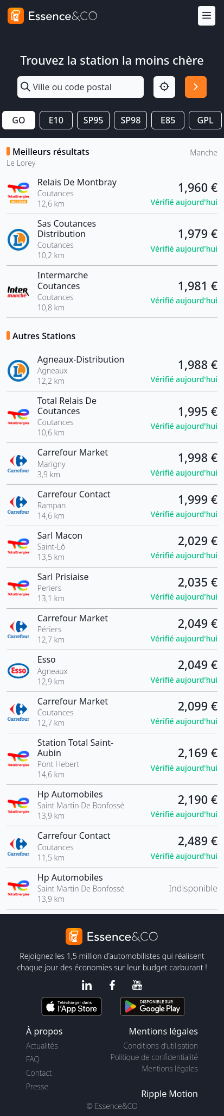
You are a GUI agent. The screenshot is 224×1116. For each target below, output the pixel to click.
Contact (39, 1073)
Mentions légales (170, 1068)
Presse (37, 1086)
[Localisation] (164, 87)
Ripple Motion (169, 1094)
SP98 (130, 120)
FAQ (33, 1059)
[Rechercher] (196, 87)
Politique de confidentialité (154, 1057)
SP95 (94, 120)
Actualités (42, 1045)
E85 (168, 120)
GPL (205, 120)
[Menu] (206, 16)
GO (18, 120)
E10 (56, 120)
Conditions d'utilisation (160, 1045)
